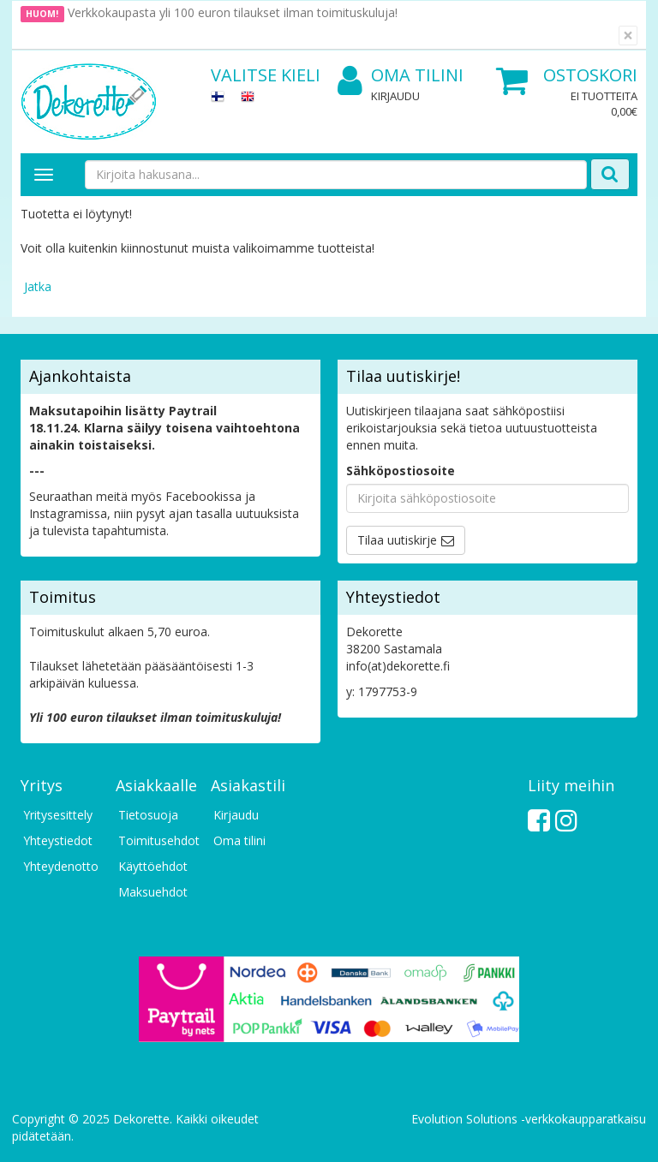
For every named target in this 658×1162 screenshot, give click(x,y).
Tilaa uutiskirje (397, 540)
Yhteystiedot (58, 840)
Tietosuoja (148, 815)
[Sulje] (628, 35)
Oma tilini (401, 75)
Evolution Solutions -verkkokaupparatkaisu (528, 1119)
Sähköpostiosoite (400, 470)
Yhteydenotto (61, 866)
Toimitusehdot (156, 840)
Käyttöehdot (153, 866)
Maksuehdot (153, 892)
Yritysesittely (58, 815)
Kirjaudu (395, 96)
